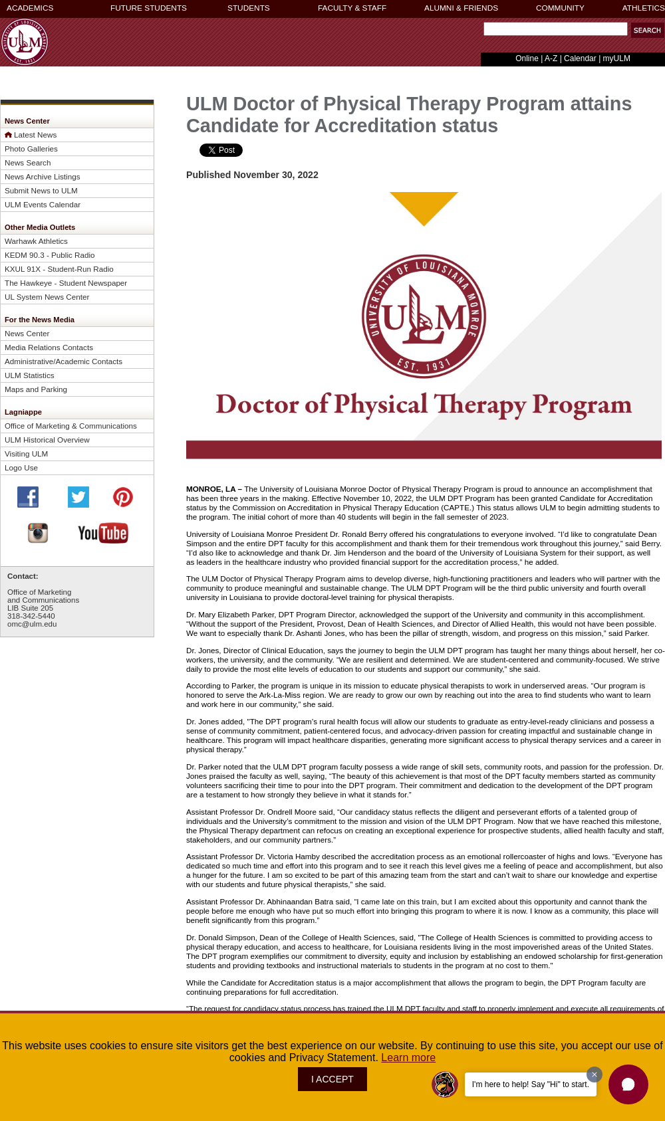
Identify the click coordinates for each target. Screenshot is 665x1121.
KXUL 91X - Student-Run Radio (59, 268)
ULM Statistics (30, 375)
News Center (27, 333)
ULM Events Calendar (42, 204)
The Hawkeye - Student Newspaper (66, 282)
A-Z (551, 58)
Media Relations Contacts (49, 347)
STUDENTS (248, 8)
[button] (628, 1084)
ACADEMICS (30, 8)
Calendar (580, 58)
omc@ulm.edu (32, 624)
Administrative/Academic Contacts (63, 361)
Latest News (35, 134)
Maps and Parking (36, 389)
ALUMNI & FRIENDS (461, 8)
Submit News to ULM (41, 190)
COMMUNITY (560, 8)
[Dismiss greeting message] (594, 1074)
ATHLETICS (643, 8)
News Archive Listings (42, 176)
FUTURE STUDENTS (148, 8)
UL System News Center (47, 296)
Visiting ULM (26, 453)
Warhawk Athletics (36, 241)
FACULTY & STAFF (352, 8)
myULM (616, 58)
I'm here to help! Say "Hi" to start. (530, 1084)
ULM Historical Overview (47, 439)
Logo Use (21, 467)
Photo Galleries (31, 148)
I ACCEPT (332, 1079)
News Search (28, 162)
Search (480, 32)
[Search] (555, 29)
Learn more (408, 1057)
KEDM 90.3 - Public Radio (50, 255)
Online (527, 58)
